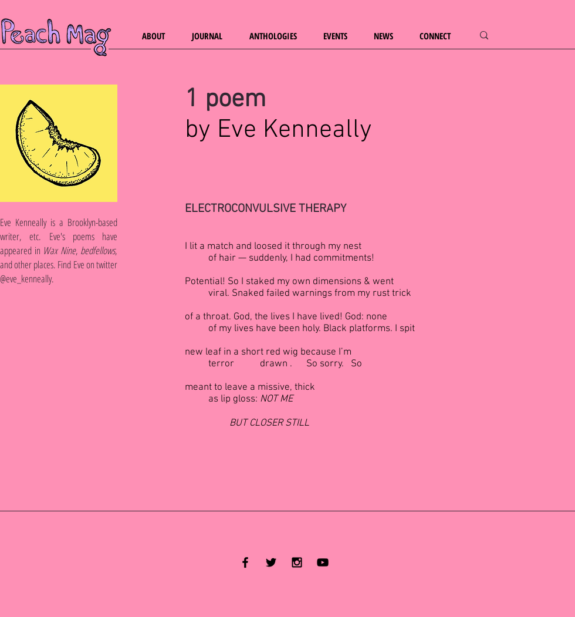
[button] (158, 36)
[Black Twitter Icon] (271, 562)
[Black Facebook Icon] (245, 562)
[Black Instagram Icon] (297, 562)
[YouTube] (323, 562)
